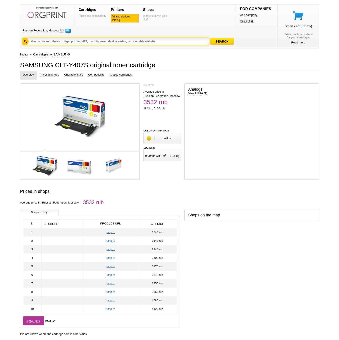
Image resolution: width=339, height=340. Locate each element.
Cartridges (87, 10)
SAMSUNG (61, 54)
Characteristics (73, 74)
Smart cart (298, 26)
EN (68, 30)
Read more (298, 42)
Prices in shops (49, 74)
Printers (117, 10)
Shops (148, 10)
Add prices (246, 20)
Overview (28, 74)
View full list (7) (197, 93)
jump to (110, 232)
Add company (249, 15)
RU (62, 30)
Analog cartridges (121, 74)
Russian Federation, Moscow (40, 30)
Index (24, 54)
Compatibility (96, 74)
